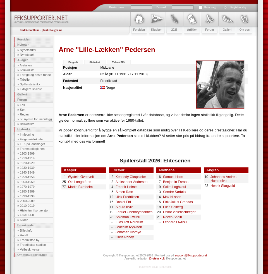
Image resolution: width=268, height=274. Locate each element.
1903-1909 (27, 153)
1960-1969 (27, 182)
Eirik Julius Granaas (178, 202)
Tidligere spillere (31, 89)
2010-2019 (27, 205)
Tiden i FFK (118, 62)
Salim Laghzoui (174, 187)
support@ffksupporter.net (191, 255)
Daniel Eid (123, 202)
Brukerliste (27, 124)
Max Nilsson (172, 197)
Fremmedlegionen (32, 148)
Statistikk (94, 62)
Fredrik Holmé (126, 187)
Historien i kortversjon (34, 210)
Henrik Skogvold (222, 186)
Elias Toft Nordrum (129, 222)
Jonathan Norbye (128, 232)
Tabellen (25, 79)
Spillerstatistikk (30, 84)
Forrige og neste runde (35, 74)
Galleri (22, 94)
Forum (22, 99)
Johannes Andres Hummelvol (223, 179)
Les (22, 105)
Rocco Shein (172, 217)
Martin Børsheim (80, 187)
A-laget (22, 60)
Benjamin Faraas (175, 182)
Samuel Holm (173, 177)
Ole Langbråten (79, 182)
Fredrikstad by (29, 240)
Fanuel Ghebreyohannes (134, 212)
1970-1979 (27, 186)
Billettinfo (26, 230)
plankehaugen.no (52, 30)
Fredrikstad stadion (33, 244)
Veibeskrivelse (29, 249)
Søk (22, 109)
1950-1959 (27, 177)
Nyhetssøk (27, 54)
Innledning (27, 134)
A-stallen (26, 65)
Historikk (23, 129)
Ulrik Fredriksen (127, 197)
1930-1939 (27, 167)
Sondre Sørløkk (174, 192)
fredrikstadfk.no (29, 30)
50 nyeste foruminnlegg (36, 119)
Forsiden (23, 39)
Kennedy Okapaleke (131, 177)
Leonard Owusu (175, 222)
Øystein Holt (156, 258)
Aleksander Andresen (131, 182)
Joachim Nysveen (129, 227)
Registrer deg (238, 7)
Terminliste (27, 70)
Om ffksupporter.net (32, 254)
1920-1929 (27, 163)
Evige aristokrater (32, 139)
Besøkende (25, 225)
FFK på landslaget (32, 144)
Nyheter (23, 44)
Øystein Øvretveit (81, 177)
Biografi (73, 62)
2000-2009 (27, 201)
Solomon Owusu (128, 217)
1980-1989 (27, 191)
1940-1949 (27, 172)
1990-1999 (27, 196)
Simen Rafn (124, 192)
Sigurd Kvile (124, 207)
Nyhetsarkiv (28, 50)
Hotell (24, 235)
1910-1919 (27, 158)
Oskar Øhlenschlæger (179, 212)
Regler (24, 114)
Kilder (24, 220)
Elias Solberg (173, 207)
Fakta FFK (27, 215)
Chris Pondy (125, 237)
